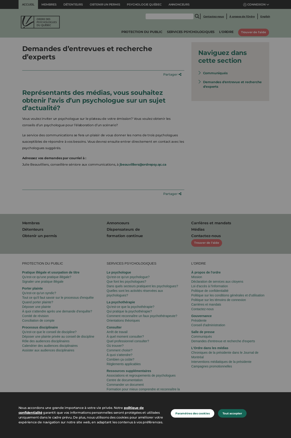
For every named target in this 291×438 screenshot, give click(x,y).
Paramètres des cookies (192, 413)
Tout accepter (232, 413)
